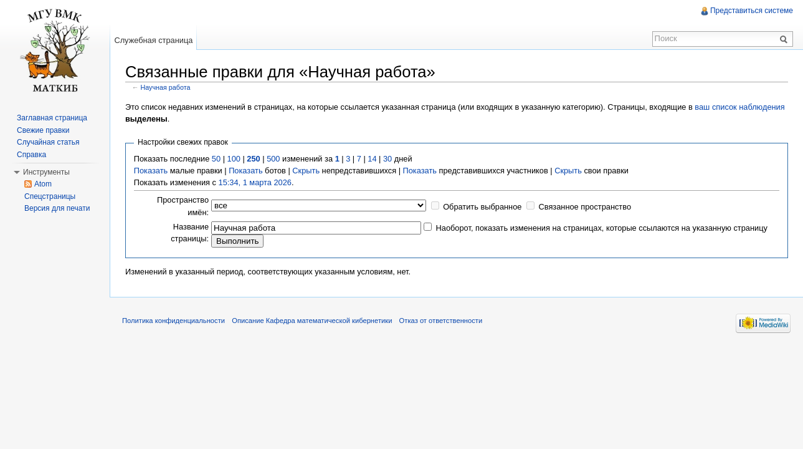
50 (216, 158)
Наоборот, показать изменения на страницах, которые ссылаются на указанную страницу (601, 228)
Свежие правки (43, 130)
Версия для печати (57, 208)
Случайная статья (48, 142)
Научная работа (166, 87)
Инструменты (46, 172)
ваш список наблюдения (739, 107)
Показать (151, 170)
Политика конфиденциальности (173, 320)
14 (372, 158)
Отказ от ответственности (441, 320)
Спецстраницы (49, 196)
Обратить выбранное (482, 206)
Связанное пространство (585, 206)
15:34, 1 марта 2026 (255, 182)
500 (273, 158)
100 (233, 158)
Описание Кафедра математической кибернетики (312, 320)
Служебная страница (153, 40)
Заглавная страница (52, 117)
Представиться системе (751, 10)
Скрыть (306, 170)
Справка (31, 154)
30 (387, 158)
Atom (43, 184)
